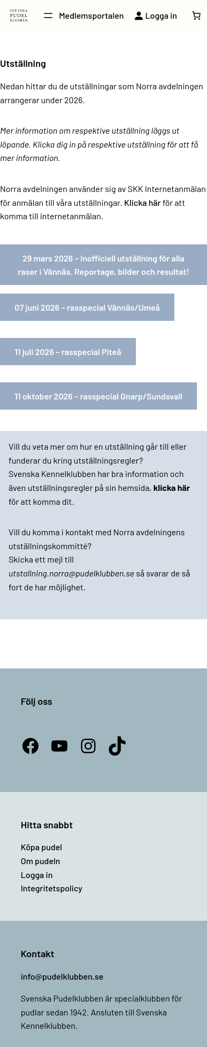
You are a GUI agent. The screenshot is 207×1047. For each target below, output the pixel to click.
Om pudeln (40, 861)
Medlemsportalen (91, 15)
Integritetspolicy (51, 888)
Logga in (37, 874)
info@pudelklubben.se (62, 976)
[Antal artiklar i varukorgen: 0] (196, 15)
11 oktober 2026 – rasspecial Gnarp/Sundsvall (98, 396)
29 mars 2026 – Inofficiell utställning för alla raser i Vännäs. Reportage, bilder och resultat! (103, 265)
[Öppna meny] (48, 15)
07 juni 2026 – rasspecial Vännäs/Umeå (87, 307)
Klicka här (142, 202)
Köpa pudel (41, 847)
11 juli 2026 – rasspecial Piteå (67, 352)
